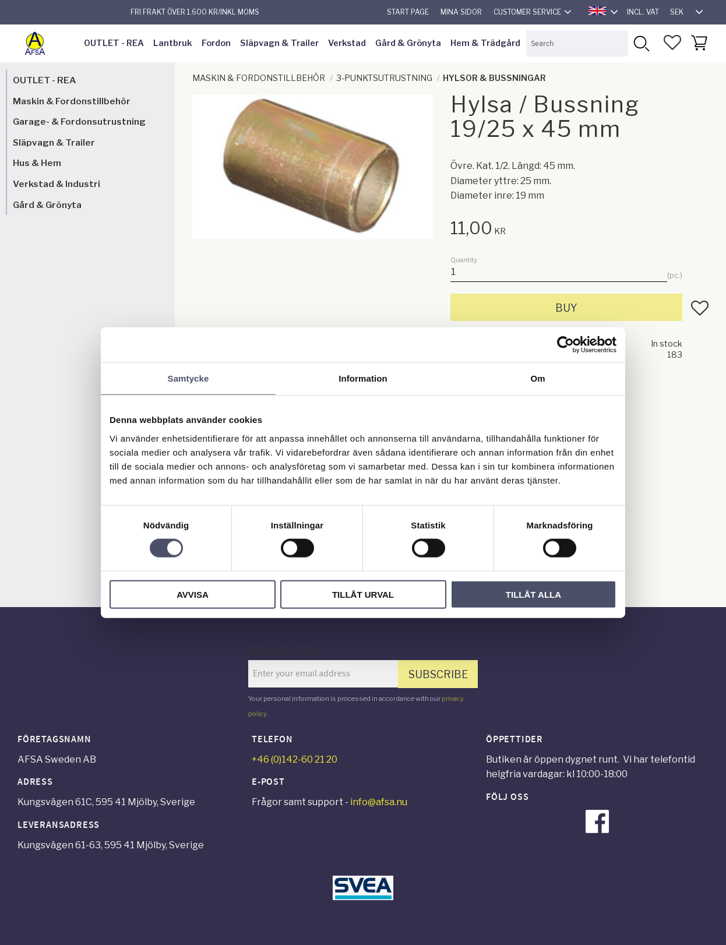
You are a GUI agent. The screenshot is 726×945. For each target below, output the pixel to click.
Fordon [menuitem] (216, 43)
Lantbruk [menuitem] (172, 43)
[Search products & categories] (577, 43)
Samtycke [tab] (188, 378)
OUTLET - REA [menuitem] (114, 43)
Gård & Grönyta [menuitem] (408, 43)
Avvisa (193, 594)
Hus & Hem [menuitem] (37, 162)
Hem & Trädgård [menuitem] (485, 43)
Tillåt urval (363, 594)
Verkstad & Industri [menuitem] (56, 183)
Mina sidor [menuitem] (461, 12)
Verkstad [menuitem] (347, 43)
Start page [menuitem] (408, 12)
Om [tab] (537, 378)
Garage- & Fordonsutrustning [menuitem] (79, 121)
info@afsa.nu (378, 802)
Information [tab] (363, 378)
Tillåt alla (533, 594)
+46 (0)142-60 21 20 (294, 759)
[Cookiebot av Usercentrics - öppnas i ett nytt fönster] (565, 345)
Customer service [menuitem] (527, 12)
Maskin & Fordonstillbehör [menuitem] (72, 101)
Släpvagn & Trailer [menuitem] (279, 43)
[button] (672, 42)
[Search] (641, 43)
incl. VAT (643, 12)
